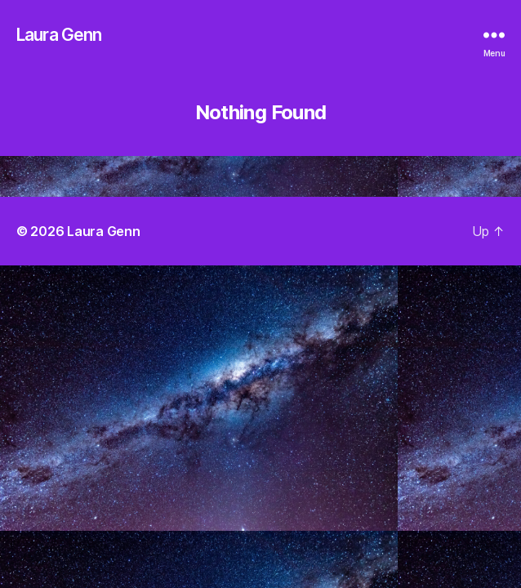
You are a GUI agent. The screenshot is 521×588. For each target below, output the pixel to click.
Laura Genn (58, 34)
